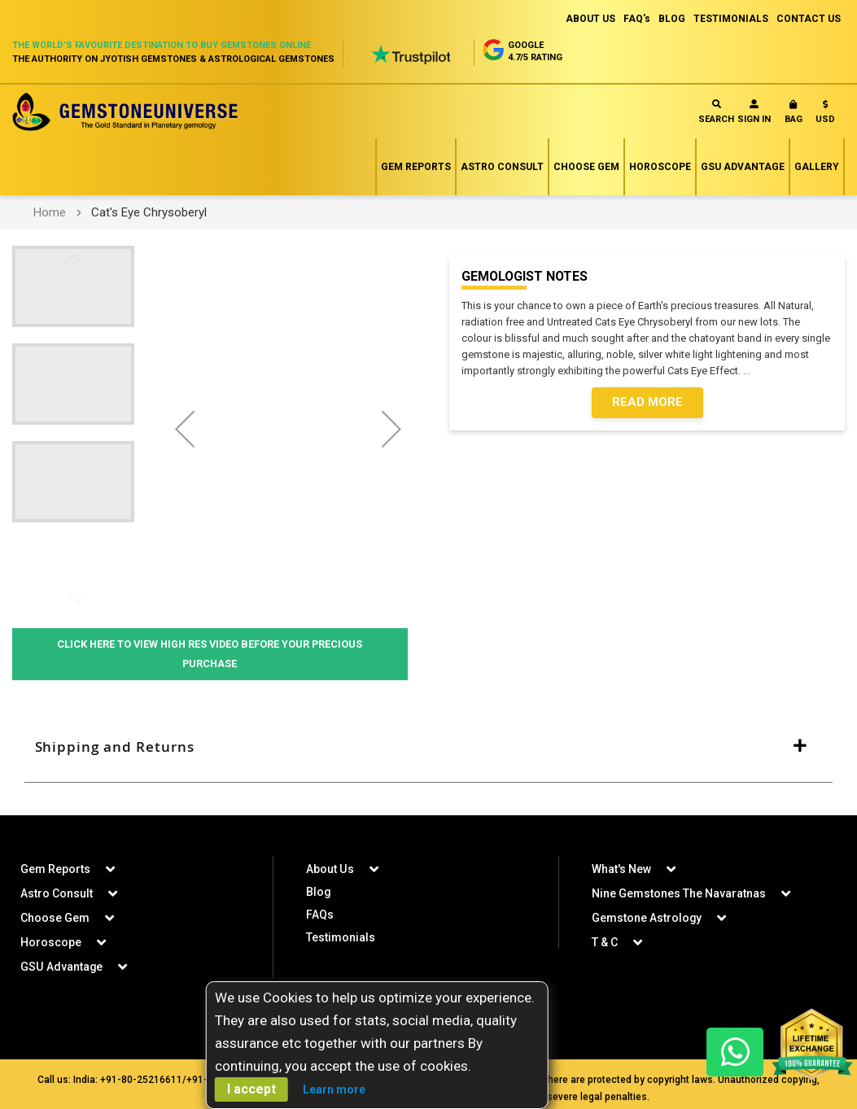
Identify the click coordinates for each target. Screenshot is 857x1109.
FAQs (320, 914)
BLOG (671, 18)
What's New (621, 868)
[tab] (428, 748)
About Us (329, 868)
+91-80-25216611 (141, 1079)
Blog (318, 891)
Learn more (334, 1089)
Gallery (816, 166)
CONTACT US (808, 18)
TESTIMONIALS (730, 18)
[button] (825, 115)
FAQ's (636, 18)
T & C (605, 942)
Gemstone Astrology (647, 917)
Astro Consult (502, 166)
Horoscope (660, 166)
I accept (251, 1089)
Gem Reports (416, 166)
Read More (647, 402)
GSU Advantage (743, 166)
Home (49, 212)
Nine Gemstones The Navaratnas (679, 893)
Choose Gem (586, 166)
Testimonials (340, 937)
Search (716, 111)
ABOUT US (590, 18)
